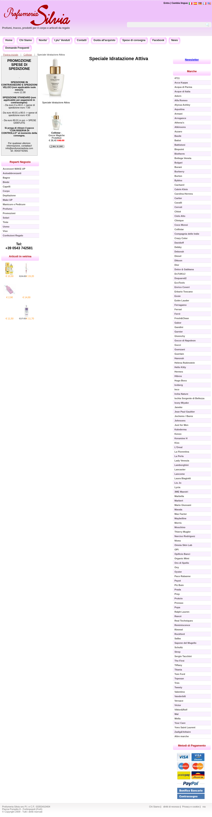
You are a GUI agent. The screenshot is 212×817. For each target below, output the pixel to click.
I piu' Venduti (62, 40)
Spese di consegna (133, 40)
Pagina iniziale (10, 54)
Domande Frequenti (17, 47)
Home (8, 40)
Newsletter (192, 59)
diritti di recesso (171, 806)
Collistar (28, 54)
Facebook (158, 40)
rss (204, 806)
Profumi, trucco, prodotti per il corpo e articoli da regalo (36, 27)
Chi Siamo (25, 40)
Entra (167, 3)
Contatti (81, 40)
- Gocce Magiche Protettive (57, 135)
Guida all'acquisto (104, 40)
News (174, 40)
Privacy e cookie (191, 806)
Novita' (43, 40)
